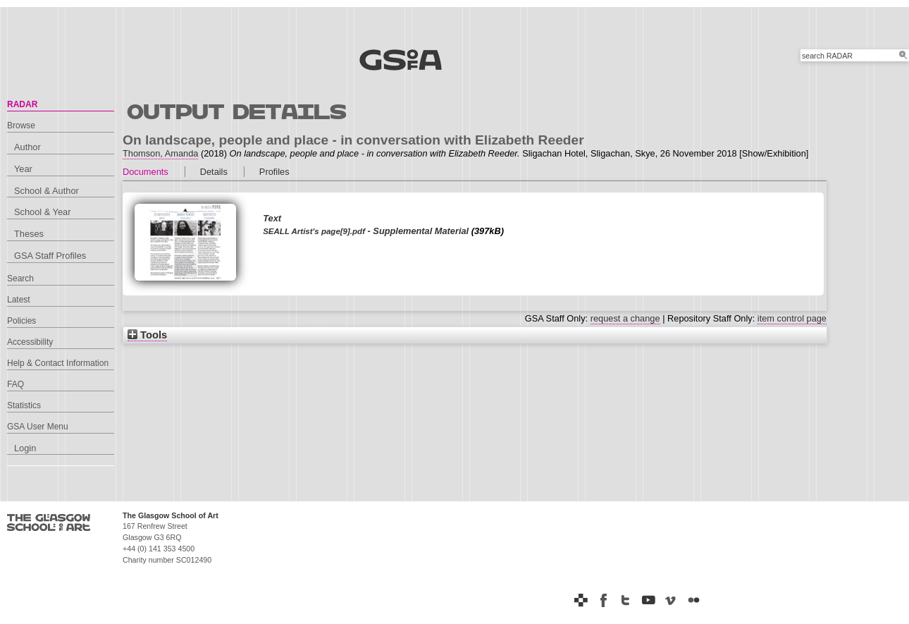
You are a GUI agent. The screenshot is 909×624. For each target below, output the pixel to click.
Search (20, 278)
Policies (21, 321)
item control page (792, 318)
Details (214, 171)
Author (27, 147)
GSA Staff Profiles (50, 255)
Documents (145, 171)
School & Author (46, 190)
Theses (29, 233)
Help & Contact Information (58, 363)
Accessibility (30, 342)
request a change (625, 318)
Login (25, 448)
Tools (147, 335)
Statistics (24, 405)
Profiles (274, 171)
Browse (21, 125)
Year (23, 169)
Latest (18, 300)
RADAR (22, 104)
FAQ (15, 384)
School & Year (42, 212)
